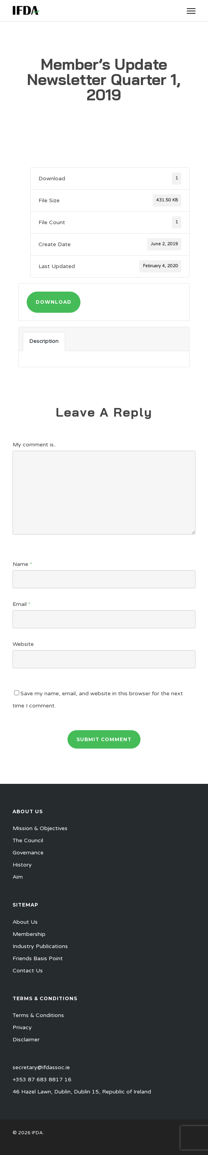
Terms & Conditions (38, 1015)
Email (22, 604)
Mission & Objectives (40, 828)
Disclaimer (26, 1039)
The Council (28, 840)
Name (22, 564)
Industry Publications (40, 946)
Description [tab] (43, 341)
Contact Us (28, 970)
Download (53, 302)
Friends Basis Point (38, 958)
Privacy (22, 1027)
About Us (25, 922)
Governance (28, 852)
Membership (29, 934)
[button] (191, 11)
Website (23, 644)
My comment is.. (34, 444)
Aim (18, 877)
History (22, 864)
